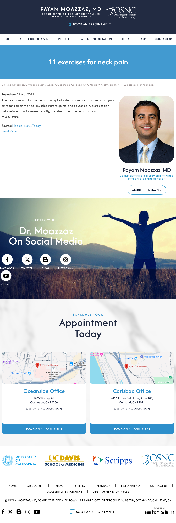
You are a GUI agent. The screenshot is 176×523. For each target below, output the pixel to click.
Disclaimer (35, 486)
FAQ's (143, 39)
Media (124, 39)
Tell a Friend (130, 486)
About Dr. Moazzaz (34, 39)
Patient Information (96, 39)
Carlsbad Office (132, 391)
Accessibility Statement (64, 491)
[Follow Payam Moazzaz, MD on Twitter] (27, 262)
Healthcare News (111, 84)
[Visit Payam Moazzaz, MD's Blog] (45, 262)
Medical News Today (26, 125)
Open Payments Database (111, 491)
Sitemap (80, 486)
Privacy (59, 486)
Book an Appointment (43, 428)
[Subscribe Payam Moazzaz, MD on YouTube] (6, 278)
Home (8, 39)
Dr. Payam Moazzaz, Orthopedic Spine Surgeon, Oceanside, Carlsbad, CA (44, 84)
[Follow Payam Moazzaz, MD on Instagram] (65, 262)
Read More (9, 131)
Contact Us (164, 39)
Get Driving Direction (44, 409)
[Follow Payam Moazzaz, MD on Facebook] (7, 262)
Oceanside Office (44, 391)
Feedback (103, 486)
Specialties (65, 39)
